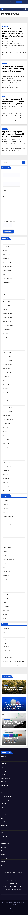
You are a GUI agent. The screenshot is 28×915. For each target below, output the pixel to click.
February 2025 (7, 305)
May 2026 (5, 250)
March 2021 (6, 396)
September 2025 (8, 278)
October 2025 (7, 274)
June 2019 (6, 478)
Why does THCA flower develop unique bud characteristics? (14, 689)
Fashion (5, 536)
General (5, 551)
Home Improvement (9, 559)
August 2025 (6, 282)
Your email (11, 183)
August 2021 (6, 376)
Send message (8, 231)
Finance (5, 539)
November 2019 (7, 459)
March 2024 (6, 349)
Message (11, 206)
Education (5, 129)
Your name (11, 174)
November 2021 (7, 364)
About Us (5, 639)
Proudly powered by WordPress (9, 902)
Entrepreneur (7, 532)
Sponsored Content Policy (10, 665)
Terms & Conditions (8, 654)
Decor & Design (7, 524)
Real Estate (6, 587)
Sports (5, 602)
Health (5, 555)
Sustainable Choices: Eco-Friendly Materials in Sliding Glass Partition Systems (13, 68)
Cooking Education (8, 516)
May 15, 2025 (7, 106)
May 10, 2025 (7, 139)
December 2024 (7, 313)
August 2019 (6, 470)
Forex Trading (7, 547)
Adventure (6, 500)
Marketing (6, 575)
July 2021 (5, 380)
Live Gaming (6, 571)
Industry (5, 563)
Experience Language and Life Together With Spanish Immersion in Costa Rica (13, 134)
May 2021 (5, 388)
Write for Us (6, 646)
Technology (5, 26)
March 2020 (6, 443)
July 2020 (5, 427)
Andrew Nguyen (17, 41)
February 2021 (7, 400)
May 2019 (5, 482)
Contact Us (6, 628)
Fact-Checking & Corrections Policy (13, 661)
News (4, 583)
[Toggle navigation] (13, 9)
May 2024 (5, 341)
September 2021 (7, 372)
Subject (14, 191)
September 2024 (8, 325)
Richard (16, 691)
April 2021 (6, 392)
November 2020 (7, 411)
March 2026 (6, 254)
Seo (4, 591)
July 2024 (5, 333)
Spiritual (5, 598)
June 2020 (6, 431)
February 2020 (7, 447)
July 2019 (5, 474)
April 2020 (6, 439)
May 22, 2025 (7, 73)
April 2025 (6, 298)
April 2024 (6, 345)
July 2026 (5, 243)
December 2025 (7, 266)
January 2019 (6, 490)
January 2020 (7, 451)
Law (4, 567)
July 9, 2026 (8, 708)
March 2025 (6, 301)
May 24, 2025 (7, 41)
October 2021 (7, 368)
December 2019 (7, 455)
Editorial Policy (7, 657)
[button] (23, 9)
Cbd (3, 96)
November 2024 (7, 317)
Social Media (6, 594)
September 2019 (7, 466)
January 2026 (7, 262)
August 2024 (6, 329)
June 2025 (6, 290)
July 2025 (5, 286)
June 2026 (6, 246)
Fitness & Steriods (8, 543)
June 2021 (6, 384)
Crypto (5, 520)
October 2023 (7, 353)
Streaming (6, 606)
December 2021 (7, 360)
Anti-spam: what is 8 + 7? (10, 224)
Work (4, 618)
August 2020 (6, 423)
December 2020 (7, 408)
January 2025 (7, 309)
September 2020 (8, 419)
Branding (5, 504)
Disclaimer (6, 643)
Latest (4, 636)
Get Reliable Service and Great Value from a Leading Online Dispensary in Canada (13, 101)
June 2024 (6, 337)
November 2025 (7, 270)
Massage (5, 579)
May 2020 (5, 435)
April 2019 (6, 486)
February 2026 (7, 258)
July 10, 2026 (9, 691)
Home (4, 632)
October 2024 (7, 321)
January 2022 (7, 356)
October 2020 (7, 415)
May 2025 (5, 294)
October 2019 (7, 463)
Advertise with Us (8, 650)
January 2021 (6, 404)
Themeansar (14, 904)
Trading (5, 614)
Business (4, 63)
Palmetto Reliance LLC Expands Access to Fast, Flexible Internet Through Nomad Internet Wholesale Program (13, 33)
